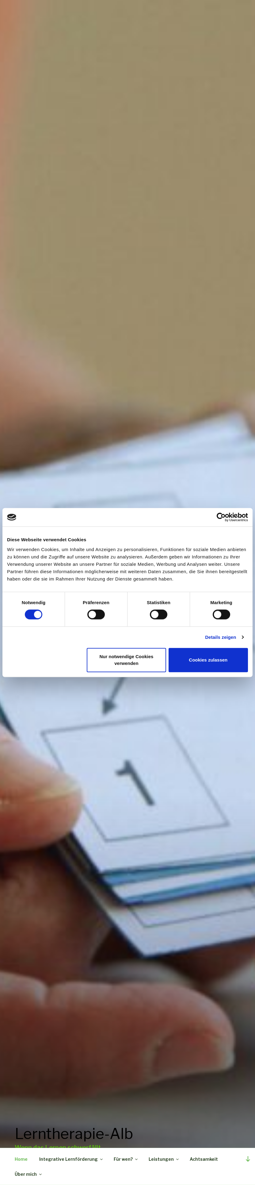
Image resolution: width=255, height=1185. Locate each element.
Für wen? (126, 1159)
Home (21, 1159)
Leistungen (164, 1159)
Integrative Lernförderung (71, 1159)
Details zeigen (220, 637)
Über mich (29, 1174)
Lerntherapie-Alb (74, 1130)
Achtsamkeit (204, 1159)
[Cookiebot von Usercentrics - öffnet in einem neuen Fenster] (221, 517)
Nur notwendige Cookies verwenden (127, 660)
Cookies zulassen (208, 659)
